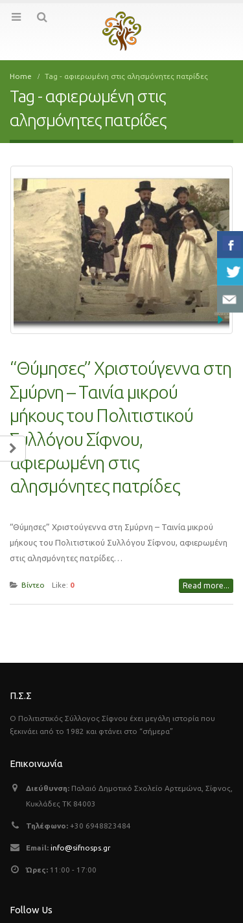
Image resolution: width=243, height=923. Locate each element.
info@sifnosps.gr (80, 838)
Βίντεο (33, 576)
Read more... (206, 576)
